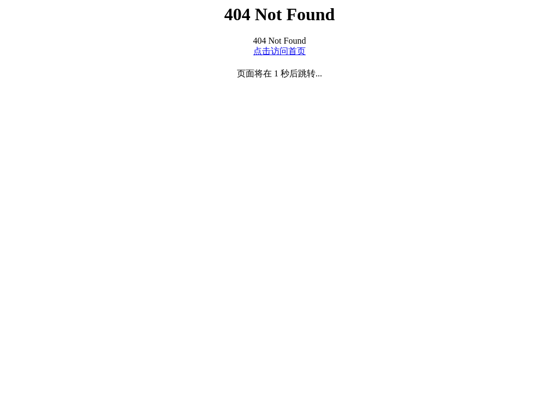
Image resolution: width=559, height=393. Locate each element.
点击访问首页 (279, 51)
